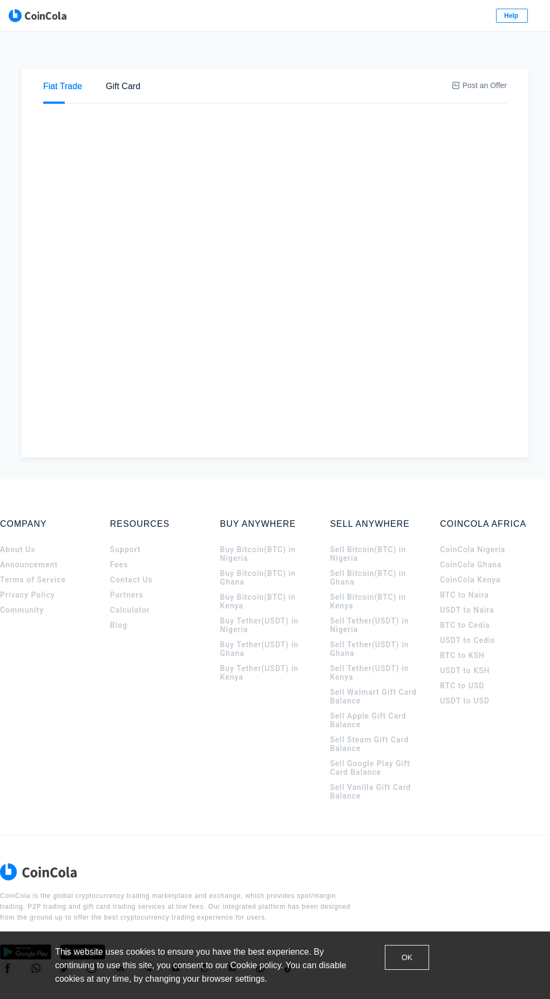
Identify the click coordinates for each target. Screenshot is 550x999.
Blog (118, 593)
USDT (235, 90)
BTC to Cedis (465, 593)
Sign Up (481, 16)
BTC (163, 90)
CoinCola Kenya (470, 548)
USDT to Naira (467, 578)
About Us (17, 517)
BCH (331, 90)
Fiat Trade (62, 54)
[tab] (62, 54)
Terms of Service (33, 548)
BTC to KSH (462, 623)
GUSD (403, 90)
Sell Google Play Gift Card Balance (370, 736)
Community (22, 578)
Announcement (29, 532)
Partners (127, 563)
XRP (296, 90)
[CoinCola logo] (43, 16)
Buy (65, 90)
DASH (445, 90)
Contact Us (131, 548)
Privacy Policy (27, 563)
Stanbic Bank (186, 196)
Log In (430, 16)
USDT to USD (465, 669)
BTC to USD (462, 653)
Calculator (130, 578)
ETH (197, 90)
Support (125, 517)
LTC (366, 90)
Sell (106, 90)
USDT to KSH (465, 638)
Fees (119, 532)
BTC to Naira (464, 563)
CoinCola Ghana (470, 532)
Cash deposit (186, 183)
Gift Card (123, 54)
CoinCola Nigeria (472, 517)
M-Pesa (178, 208)
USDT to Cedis (467, 608)
